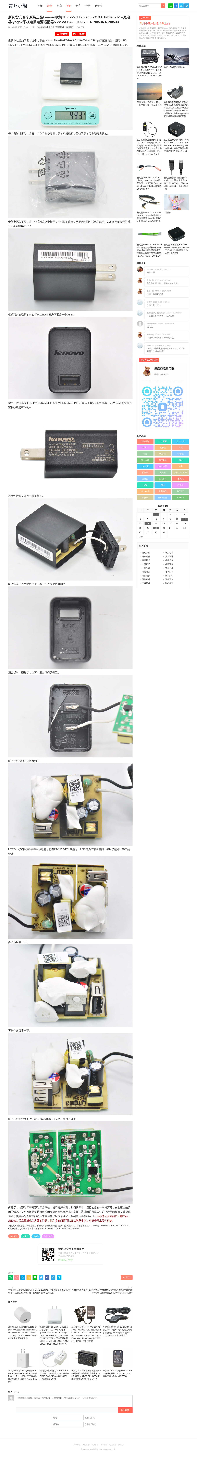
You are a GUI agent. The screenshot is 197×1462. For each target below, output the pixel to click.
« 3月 (141, 537)
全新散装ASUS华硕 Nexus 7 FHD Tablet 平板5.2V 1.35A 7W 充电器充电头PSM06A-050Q (118, 1363)
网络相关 (146, 579)
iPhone (180, 497)
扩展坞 (145, 472)
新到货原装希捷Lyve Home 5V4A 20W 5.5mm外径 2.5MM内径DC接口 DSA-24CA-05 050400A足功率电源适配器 (54, 1364)
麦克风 (180, 479)
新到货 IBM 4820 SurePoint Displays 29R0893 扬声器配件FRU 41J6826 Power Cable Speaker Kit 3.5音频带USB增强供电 (149, 174)
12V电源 (163, 460)
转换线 (180, 454)
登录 (87, 5)
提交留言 (125, 1410)
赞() (126, 1277)
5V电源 (25, 1236)
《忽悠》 (176, 204)
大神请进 (169, 556)
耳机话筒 (169, 579)
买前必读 (86, 1445)
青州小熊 (62, 1225)
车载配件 (146, 583)
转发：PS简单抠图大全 (176, 58)
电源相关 (70, 27)
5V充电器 (13, 1236)
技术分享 (169, 568)
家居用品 (146, 560)
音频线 (145, 479)
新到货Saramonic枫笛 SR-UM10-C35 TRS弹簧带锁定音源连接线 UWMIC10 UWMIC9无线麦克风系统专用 (149, 208)
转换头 (180, 485)
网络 (163, 485)
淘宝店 (121, 1445)
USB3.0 (162, 454)
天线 (145, 485)
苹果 (180, 466)
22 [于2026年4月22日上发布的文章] (156, 528)
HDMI (180, 460)
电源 (145, 454)
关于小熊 (77, 1445)
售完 (78, 5)
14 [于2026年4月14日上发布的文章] (148, 523)
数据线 (145, 497)
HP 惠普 (163, 479)
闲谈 (40, 5)
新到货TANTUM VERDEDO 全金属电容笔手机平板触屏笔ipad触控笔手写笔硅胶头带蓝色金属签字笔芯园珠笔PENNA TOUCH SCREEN (149, 241)
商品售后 (94, 1445)
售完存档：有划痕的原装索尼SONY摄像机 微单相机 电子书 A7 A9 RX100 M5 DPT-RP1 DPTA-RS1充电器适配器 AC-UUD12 (86, 1364)
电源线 (163, 447)
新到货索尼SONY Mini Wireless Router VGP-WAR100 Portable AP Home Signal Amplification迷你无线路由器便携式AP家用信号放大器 (176, 136)
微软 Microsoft (180, 472)
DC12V (180, 491)
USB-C (145, 447)
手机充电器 (48, 1236)
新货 (49, 5)
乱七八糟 (145, 460)
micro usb (145, 491)
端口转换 (180, 441)
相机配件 (169, 572)
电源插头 (163, 491)
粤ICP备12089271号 (107, 1449)
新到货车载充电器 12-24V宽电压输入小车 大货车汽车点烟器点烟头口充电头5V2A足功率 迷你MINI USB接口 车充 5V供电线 (118, 1321)
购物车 (99, 5)
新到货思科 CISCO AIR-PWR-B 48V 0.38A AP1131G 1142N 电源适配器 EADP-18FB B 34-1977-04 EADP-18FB (149, 64)
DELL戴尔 (162, 497)
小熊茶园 (169, 564)
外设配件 (146, 556)
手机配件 (60, 27)
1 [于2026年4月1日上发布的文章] (156, 515)
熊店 (59, 5)
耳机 (180, 447)
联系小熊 (103, 1445)
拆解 (68, 5)
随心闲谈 (169, 583)
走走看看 (163, 441)
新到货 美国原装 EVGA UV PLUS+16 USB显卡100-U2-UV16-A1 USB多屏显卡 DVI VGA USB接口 (176, 240)
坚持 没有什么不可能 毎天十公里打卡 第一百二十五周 (149, 94)
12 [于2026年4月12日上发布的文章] (184, 519)
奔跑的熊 (145, 441)
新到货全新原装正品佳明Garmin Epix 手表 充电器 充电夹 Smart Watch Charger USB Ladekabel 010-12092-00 (176, 174)
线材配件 (169, 575)
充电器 (36, 1236)
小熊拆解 (41, 27)
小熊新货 (50, 27)
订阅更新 (112, 1445)
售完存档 (169, 552)
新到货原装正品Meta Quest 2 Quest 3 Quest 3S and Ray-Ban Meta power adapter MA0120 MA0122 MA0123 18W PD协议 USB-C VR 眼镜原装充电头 (23, 1322)
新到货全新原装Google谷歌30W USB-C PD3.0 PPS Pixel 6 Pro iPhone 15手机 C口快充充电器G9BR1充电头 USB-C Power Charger (23, 1366)
